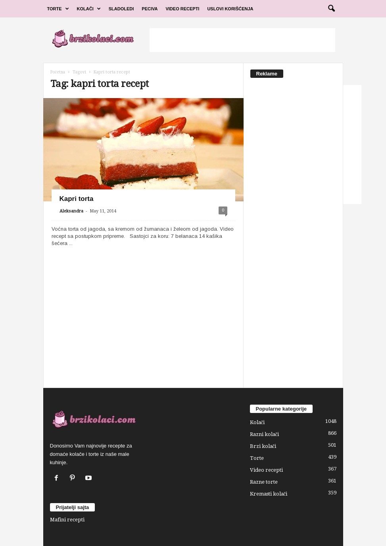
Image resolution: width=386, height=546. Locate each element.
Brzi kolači (263, 446)
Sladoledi (121, 8)
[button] (331, 8)
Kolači (89, 8)
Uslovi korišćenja (230, 8)
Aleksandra (71, 211)
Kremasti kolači (269, 494)
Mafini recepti (67, 520)
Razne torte (264, 482)
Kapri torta (77, 199)
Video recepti (266, 470)
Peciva (149, 8)
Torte (58, 8)
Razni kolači (264, 434)
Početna (57, 72)
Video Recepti (182, 8)
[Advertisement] (242, 40)
